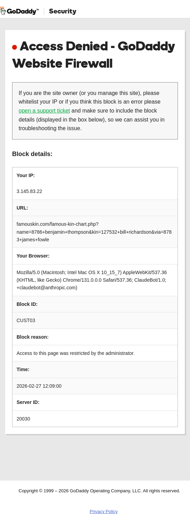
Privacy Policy (104, 511)
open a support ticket (44, 111)
